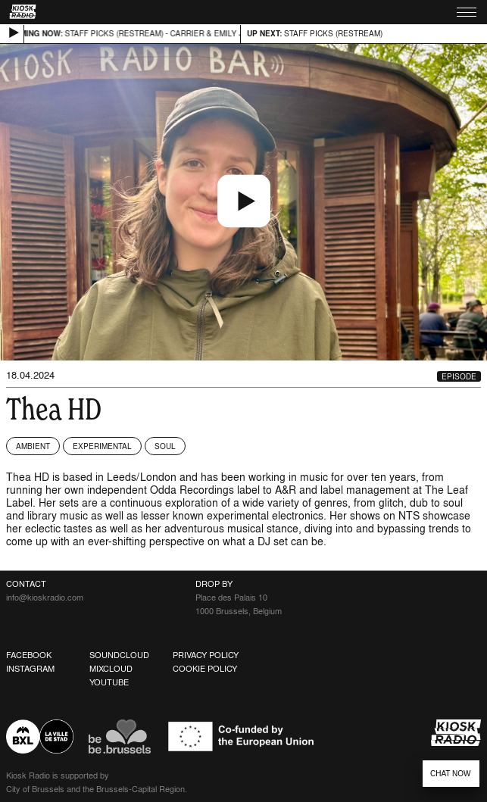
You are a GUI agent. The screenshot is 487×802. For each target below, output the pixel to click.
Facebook (29, 655)
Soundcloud (119, 655)
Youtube (109, 682)
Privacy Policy (206, 655)
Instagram (30, 669)
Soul (165, 446)
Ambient (33, 446)
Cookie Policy (205, 669)
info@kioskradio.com (44, 597)
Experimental (102, 446)
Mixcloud (111, 669)
